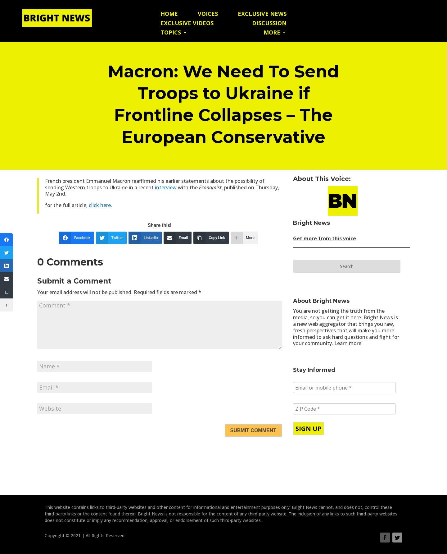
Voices (208, 14)
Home (169, 14)
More (272, 33)
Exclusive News (262, 14)
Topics (170, 33)
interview (166, 187)
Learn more (347, 343)
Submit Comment (253, 430)
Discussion (269, 24)
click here (100, 205)
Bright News (311, 222)
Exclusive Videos (187, 24)
